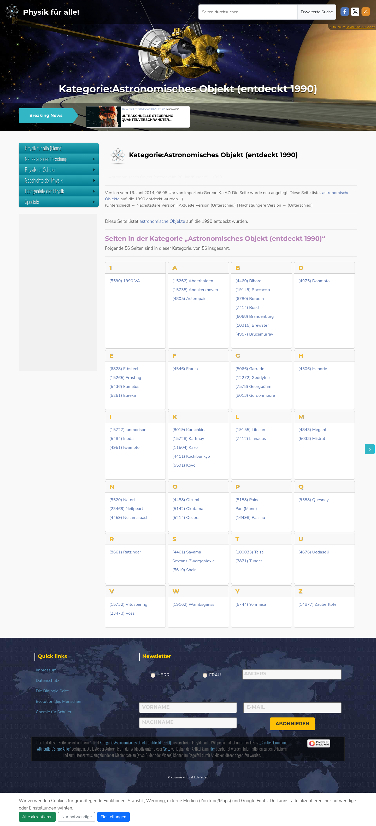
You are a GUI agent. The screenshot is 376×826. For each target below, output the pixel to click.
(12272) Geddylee (253, 378)
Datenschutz (47, 680)
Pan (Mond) (246, 509)
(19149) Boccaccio (253, 290)
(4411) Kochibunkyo (191, 456)
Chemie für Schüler (54, 712)
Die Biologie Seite (52, 691)
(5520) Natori (122, 500)
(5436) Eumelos (124, 386)
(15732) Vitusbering (128, 604)
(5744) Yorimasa (251, 604)
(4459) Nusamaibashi (129, 518)
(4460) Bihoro (249, 281)
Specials (60, 202)
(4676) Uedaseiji (313, 552)
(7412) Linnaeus (251, 439)
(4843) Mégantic (314, 430)
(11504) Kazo (185, 447)
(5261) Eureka (122, 395)
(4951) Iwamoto (124, 447)
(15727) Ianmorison (127, 430)
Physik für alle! (51, 12)
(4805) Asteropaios (190, 299)
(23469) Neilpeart (126, 509)
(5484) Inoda (121, 439)
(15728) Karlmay (188, 439)
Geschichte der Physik (60, 180)
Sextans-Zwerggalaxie (193, 561)
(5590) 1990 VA (124, 281)
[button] (343, 116)
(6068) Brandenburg (255, 316)
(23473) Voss (122, 613)
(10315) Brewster (252, 325)
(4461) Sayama (186, 552)
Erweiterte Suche (317, 12)
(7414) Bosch (248, 307)
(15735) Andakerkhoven (195, 290)
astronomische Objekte (162, 221)
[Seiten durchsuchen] (248, 12)
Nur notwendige (76, 817)
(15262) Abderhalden (192, 281)
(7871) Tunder (249, 561)
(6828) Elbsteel (123, 369)
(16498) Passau (250, 518)
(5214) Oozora (185, 518)
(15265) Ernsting (125, 378)
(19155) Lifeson (250, 430)
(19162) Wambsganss (193, 604)
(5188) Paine (248, 500)
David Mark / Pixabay (360, 27)
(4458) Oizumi (185, 500)
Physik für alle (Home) (44, 148)
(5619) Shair (184, 570)
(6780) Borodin (250, 299)
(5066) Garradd (250, 369)
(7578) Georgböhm (254, 386)
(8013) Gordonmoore (255, 395)
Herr (163, 674)
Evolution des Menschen (58, 701)
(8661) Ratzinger (125, 552)
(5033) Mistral (311, 439)
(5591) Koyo (183, 465)
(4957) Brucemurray (254, 334)
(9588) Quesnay (313, 500)
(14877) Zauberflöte (317, 604)
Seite (167, 749)
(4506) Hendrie (312, 369)
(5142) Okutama (187, 509)
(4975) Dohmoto (314, 281)
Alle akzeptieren (37, 817)
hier (212, 749)
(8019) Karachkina (189, 430)
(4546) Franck (185, 369)
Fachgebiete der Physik (60, 191)
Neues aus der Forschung (60, 159)
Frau (215, 674)
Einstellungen (113, 817)
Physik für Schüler (60, 169)
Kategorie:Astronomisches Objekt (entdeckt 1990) (135, 742)
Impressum (46, 670)
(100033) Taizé (250, 552)
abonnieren (292, 724)
